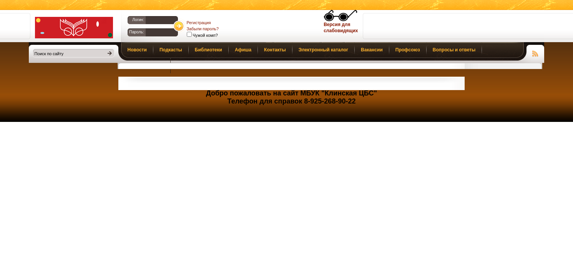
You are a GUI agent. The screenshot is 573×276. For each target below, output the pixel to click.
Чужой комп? (205, 35)
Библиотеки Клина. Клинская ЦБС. (74, 27)
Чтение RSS (535, 52)
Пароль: (136, 32)
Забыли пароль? (203, 28)
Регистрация (199, 22)
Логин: (138, 20)
